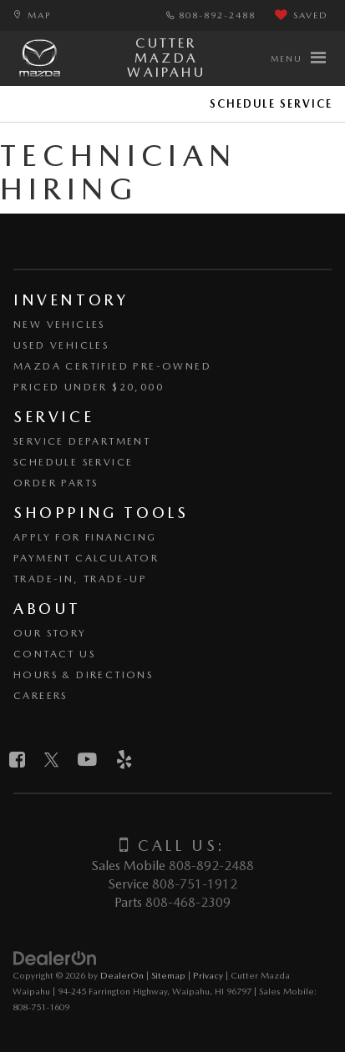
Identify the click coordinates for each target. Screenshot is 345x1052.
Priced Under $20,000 (88, 387)
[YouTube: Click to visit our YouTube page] (87, 760)
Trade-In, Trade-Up (80, 579)
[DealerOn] (55, 958)
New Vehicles (59, 324)
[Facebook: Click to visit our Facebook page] (17, 760)
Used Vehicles (61, 345)
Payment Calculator (86, 558)
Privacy (208, 975)
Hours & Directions (83, 675)
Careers (40, 696)
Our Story (50, 633)
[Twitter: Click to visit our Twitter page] (51, 760)
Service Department (81, 441)
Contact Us (54, 654)
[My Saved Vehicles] (301, 16)
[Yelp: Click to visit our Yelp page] (124, 760)
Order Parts (55, 483)
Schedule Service (271, 104)
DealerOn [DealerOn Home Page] (122, 975)
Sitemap (168, 975)
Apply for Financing (85, 537)
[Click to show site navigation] (298, 58)
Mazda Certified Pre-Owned (112, 366)
